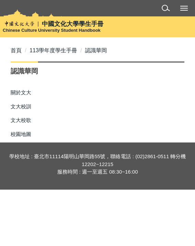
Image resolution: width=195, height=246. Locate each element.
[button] (167, 9)
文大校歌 (21, 120)
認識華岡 (96, 50)
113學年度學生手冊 (53, 50)
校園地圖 (21, 134)
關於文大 (21, 92)
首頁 (16, 50)
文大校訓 (21, 106)
